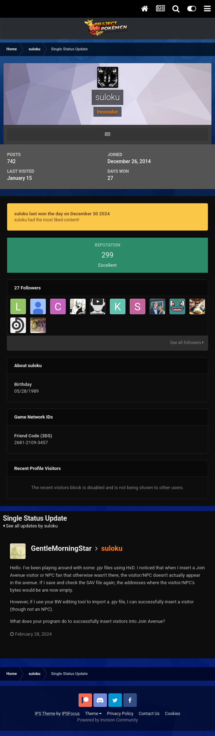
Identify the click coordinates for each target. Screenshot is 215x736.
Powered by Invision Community (107, 720)
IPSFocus (71, 713)
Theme (93, 713)
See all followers (187, 342)
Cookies (172, 713)
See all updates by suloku (30, 526)
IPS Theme (45, 713)
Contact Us (149, 713)
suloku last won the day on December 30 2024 (62, 213)
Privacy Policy (120, 713)
